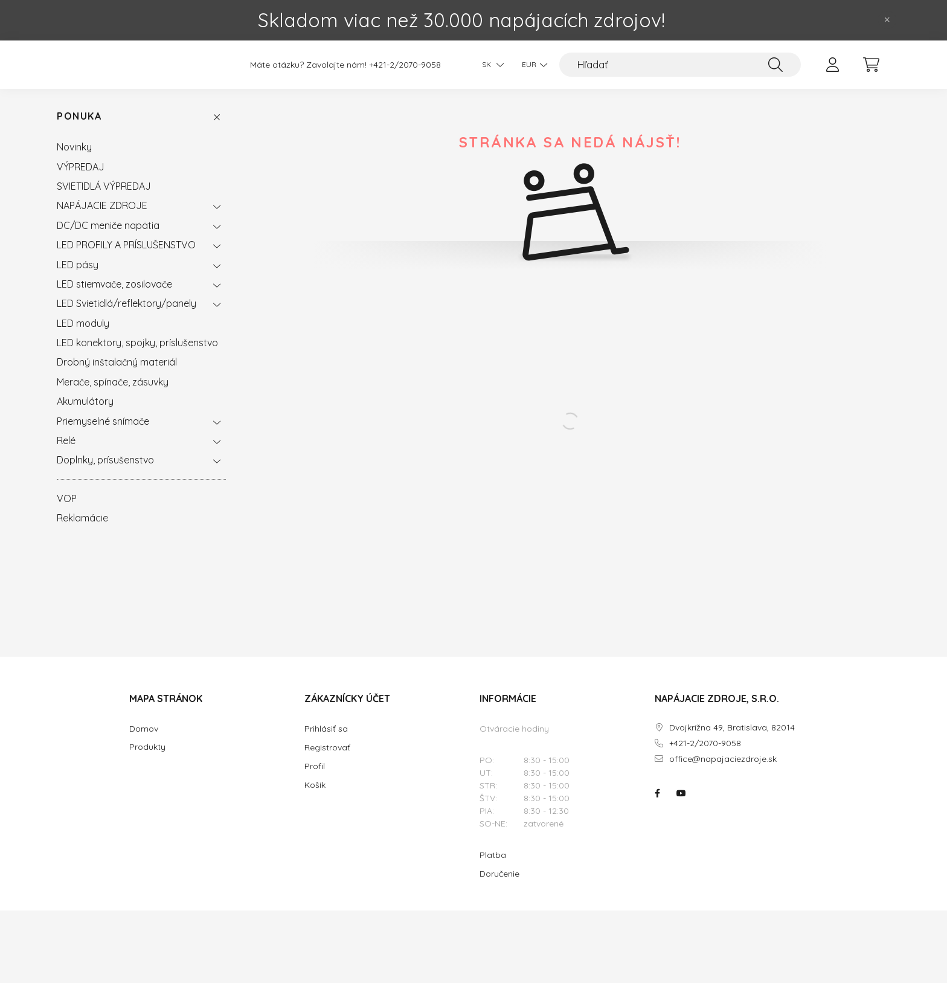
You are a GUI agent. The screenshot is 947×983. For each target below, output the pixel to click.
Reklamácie (82, 530)
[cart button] (871, 71)
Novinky (74, 159)
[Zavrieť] (887, 20)
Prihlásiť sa (326, 740)
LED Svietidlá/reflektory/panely (126, 315)
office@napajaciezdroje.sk (723, 771)
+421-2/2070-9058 (405, 71)
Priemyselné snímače (103, 433)
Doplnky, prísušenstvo (105, 472)
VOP (67, 510)
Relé (66, 452)
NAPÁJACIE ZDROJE (102, 217)
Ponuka (79, 128)
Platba (493, 867)
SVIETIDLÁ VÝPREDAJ (104, 198)
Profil (314, 778)
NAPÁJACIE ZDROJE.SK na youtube (681, 805)
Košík (315, 796)
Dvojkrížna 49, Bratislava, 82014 (732, 740)
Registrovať (327, 759)
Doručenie (499, 885)
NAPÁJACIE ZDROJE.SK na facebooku (657, 805)
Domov (143, 741)
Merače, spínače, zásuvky (113, 394)
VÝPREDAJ (80, 179)
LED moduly (83, 335)
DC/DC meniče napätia (108, 237)
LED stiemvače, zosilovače (114, 296)
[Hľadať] (680, 71)
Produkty (147, 759)
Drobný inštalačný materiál (117, 374)
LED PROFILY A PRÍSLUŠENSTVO (126, 257)
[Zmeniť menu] (531, 71)
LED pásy (77, 277)
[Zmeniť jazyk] (490, 71)
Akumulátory (85, 413)
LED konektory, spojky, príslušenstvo (137, 355)
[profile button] (832, 71)
